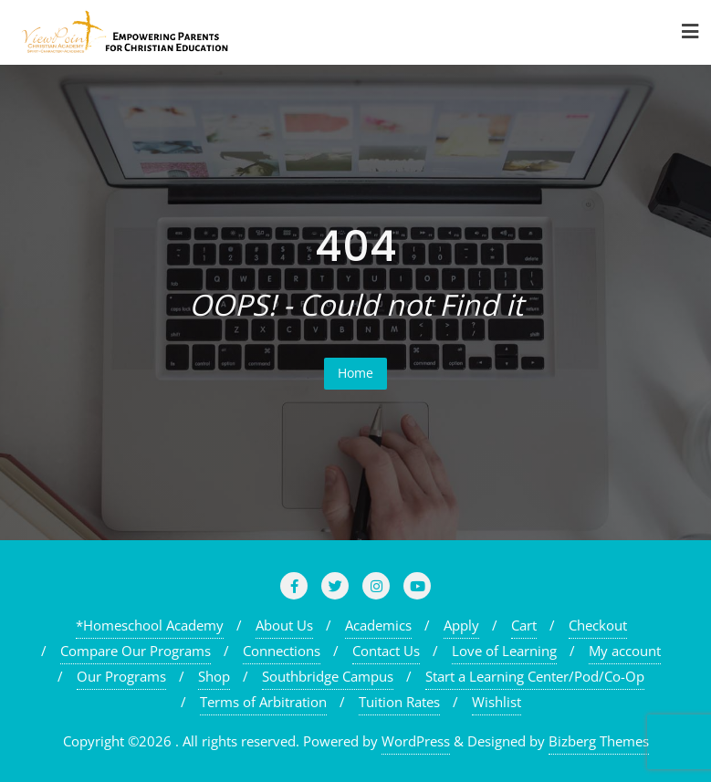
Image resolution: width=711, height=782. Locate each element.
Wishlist (496, 702)
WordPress (416, 741)
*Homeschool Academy (150, 625)
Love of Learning (504, 650)
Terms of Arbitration (263, 702)
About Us (284, 625)
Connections (281, 650)
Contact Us (386, 650)
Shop (214, 676)
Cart (524, 625)
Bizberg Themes (599, 741)
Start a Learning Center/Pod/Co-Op (534, 676)
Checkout (598, 625)
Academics (378, 625)
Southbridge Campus (327, 676)
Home (355, 372)
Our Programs (121, 676)
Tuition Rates (399, 702)
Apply (461, 625)
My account (625, 650)
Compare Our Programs (135, 650)
